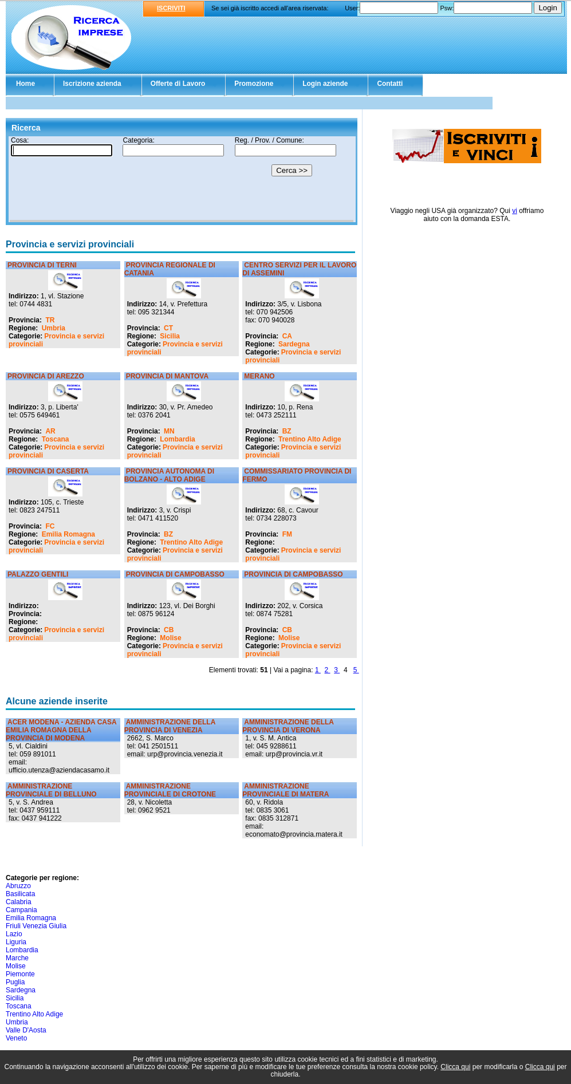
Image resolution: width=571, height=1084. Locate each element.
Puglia (15, 982)
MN (169, 431)
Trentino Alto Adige (309, 439)
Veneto (16, 1038)
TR (49, 320)
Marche (17, 958)
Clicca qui (455, 1067)
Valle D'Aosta (26, 1030)
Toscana (55, 439)
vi (514, 211)
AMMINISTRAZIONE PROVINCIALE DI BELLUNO (51, 790)
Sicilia (170, 336)
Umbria (53, 328)
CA (287, 336)
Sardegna (294, 344)
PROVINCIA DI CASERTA (48, 471)
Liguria (16, 942)
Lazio (14, 934)
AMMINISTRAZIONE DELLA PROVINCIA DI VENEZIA (169, 726)
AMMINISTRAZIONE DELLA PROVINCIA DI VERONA (287, 726)
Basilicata (20, 894)
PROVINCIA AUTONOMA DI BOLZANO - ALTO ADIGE (169, 475)
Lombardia (177, 439)
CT (168, 328)
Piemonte (20, 974)
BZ (287, 431)
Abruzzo (18, 886)
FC (49, 526)
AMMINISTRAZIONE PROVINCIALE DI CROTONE (170, 790)
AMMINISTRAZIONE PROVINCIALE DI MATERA (285, 790)
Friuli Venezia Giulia (36, 926)
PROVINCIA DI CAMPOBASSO (175, 574)
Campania (21, 910)
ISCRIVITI (171, 8)
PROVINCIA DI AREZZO (45, 376)
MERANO (259, 376)
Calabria (18, 902)
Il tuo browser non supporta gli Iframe (181, 179)
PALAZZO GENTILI (37, 574)
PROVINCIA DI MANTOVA (167, 376)
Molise (170, 638)
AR (50, 431)
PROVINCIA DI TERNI (42, 265)
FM (287, 534)
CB (169, 630)
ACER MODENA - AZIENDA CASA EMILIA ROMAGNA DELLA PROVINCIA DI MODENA (61, 730)
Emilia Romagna (68, 534)
